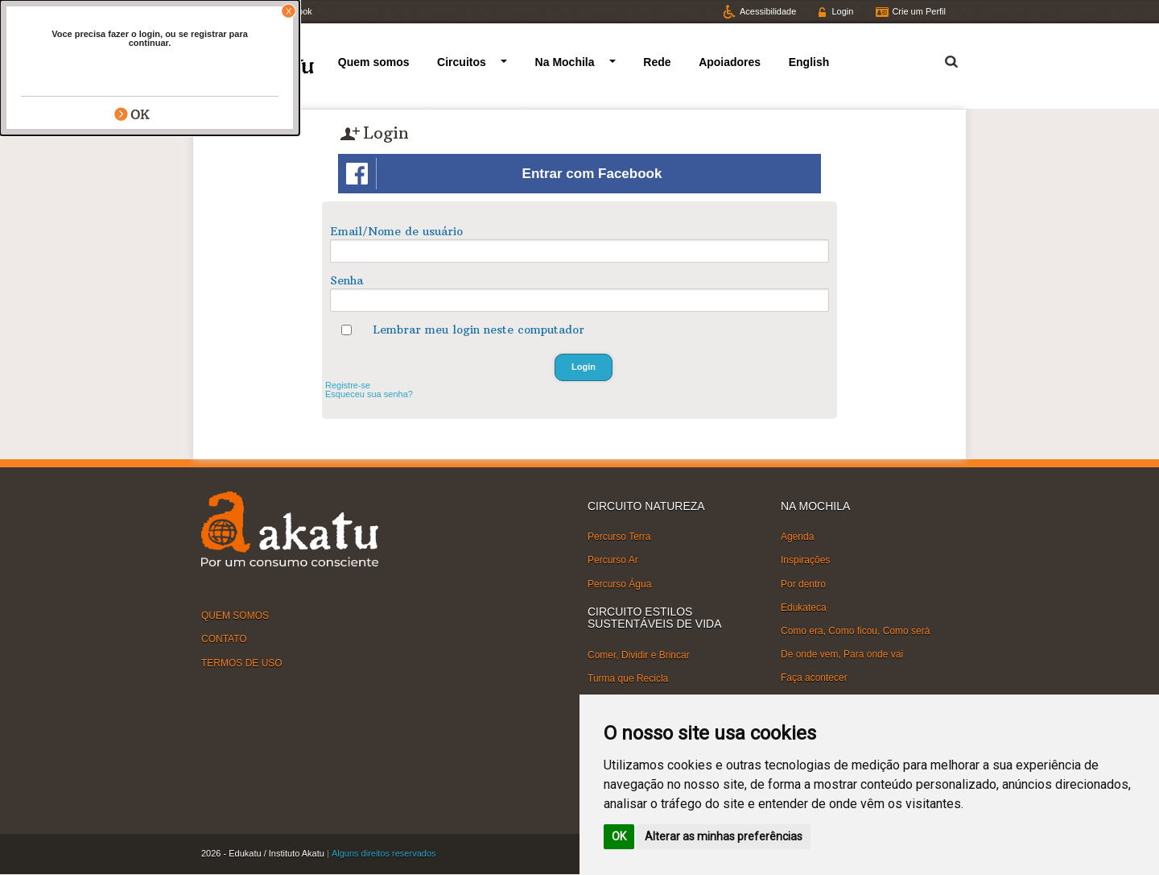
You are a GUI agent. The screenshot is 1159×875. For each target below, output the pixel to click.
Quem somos (374, 62)
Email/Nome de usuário (396, 231)
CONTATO (224, 639)
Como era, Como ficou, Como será (855, 631)
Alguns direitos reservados (384, 853)
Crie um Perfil (919, 11)
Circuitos (461, 62)
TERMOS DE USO (242, 662)
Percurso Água (619, 583)
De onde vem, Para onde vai (842, 654)
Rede (656, 62)
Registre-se (347, 385)
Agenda (797, 536)
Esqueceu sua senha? (369, 394)
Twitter (228, 11)
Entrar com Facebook (504, 173)
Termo (942, 59)
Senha (346, 280)
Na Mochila (565, 62)
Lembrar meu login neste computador (478, 329)
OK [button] (619, 836)
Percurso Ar (613, 560)
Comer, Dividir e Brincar (639, 654)
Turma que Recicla (628, 678)
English (809, 62)
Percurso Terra (619, 536)
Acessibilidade (768, 11)
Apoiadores (730, 62)
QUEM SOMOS (235, 615)
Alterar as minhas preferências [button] (723, 836)
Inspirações (805, 560)
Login (842, 11)
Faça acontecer (814, 677)
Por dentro (803, 583)
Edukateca (804, 607)
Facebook (292, 11)
